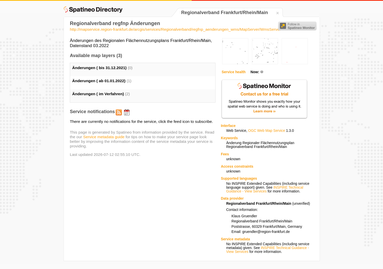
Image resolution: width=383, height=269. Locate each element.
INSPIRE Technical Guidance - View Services (264, 189)
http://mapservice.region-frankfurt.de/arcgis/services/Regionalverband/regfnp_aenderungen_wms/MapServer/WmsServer (175, 29)
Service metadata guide (103, 137)
